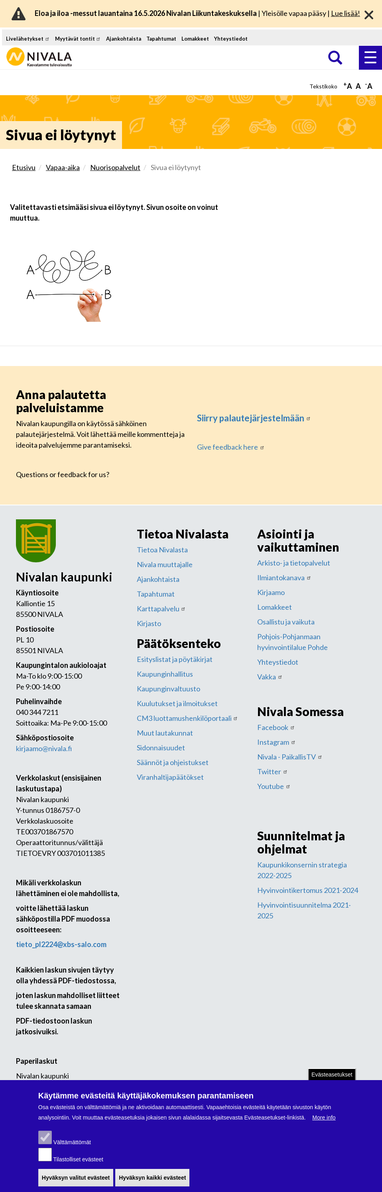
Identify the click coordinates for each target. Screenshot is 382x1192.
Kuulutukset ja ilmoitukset (177, 703)
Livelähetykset (28, 38)
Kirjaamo (271, 592)
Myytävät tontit (78, 38)
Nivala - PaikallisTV (290, 756)
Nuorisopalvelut (115, 167)
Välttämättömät (72, 1148)
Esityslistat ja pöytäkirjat (175, 659)
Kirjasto (149, 623)
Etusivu (23, 167)
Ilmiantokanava (284, 577)
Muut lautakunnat (165, 732)
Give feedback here (231, 446)
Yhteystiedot (231, 38)
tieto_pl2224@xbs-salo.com (61, 944)
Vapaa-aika (63, 167)
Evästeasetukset (331, 1080)
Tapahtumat (161, 38)
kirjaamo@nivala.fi (44, 748)
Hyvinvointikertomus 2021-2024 (307, 890)
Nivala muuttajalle (165, 564)
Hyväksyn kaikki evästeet (152, 1183)
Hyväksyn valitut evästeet (76, 1183)
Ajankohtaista (123, 38)
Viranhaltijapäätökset (170, 777)
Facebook (276, 727)
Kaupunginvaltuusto (168, 688)
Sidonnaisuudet (161, 747)
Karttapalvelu (161, 608)
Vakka (270, 676)
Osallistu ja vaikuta (286, 621)
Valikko (370, 57)
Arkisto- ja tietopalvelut (293, 562)
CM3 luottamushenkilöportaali (187, 718)
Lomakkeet (195, 38)
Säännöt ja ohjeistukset (173, 762)
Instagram (276, 742)
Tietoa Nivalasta (162, 549)
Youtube (274, 786)
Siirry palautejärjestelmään (254, 418)
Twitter (272, 771)
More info (323, 1123)
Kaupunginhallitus (165, 673)
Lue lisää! (345, 13)
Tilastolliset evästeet (78, 1165)
